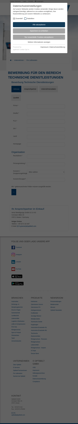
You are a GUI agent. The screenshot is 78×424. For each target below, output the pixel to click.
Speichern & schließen (39, 31)
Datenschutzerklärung (57, 47)
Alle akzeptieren (39, 25)
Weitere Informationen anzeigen (39, 42)
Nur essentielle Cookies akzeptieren (38, 37)
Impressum (44, 47)
